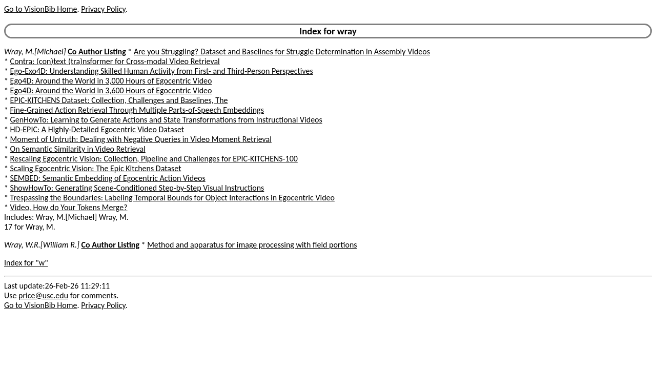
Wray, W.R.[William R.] (41, 245)
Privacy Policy (103, 9)
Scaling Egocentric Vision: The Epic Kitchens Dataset (95, 168)
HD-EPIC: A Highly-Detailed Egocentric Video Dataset (97, 129)
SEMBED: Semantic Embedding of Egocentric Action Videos (108, 178)
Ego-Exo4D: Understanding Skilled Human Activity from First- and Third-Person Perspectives (161, 71)
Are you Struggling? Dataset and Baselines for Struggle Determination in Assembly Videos (282, 51)
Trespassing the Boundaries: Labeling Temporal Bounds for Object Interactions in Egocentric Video (172, 197)
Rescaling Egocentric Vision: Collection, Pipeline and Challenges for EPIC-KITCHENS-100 (154, 158)
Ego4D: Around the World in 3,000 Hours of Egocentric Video (111, 81)
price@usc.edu (43, 295)
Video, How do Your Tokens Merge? (69, 207)
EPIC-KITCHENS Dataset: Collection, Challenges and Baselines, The (119, 100)
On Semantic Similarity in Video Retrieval (78, 149)
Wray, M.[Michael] (35, 51)
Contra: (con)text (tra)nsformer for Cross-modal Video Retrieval (115, 61)
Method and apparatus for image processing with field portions (252, 245)
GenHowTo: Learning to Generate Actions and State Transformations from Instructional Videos (166, 120)
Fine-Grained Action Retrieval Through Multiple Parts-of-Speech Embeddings (137, 110)
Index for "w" (26, 263)
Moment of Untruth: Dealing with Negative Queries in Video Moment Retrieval (141, 139)
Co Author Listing (97, 51)
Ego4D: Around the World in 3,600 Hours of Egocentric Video (111, 90)
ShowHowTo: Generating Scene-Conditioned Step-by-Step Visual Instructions (137, 188)
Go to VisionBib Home (40, 9)
